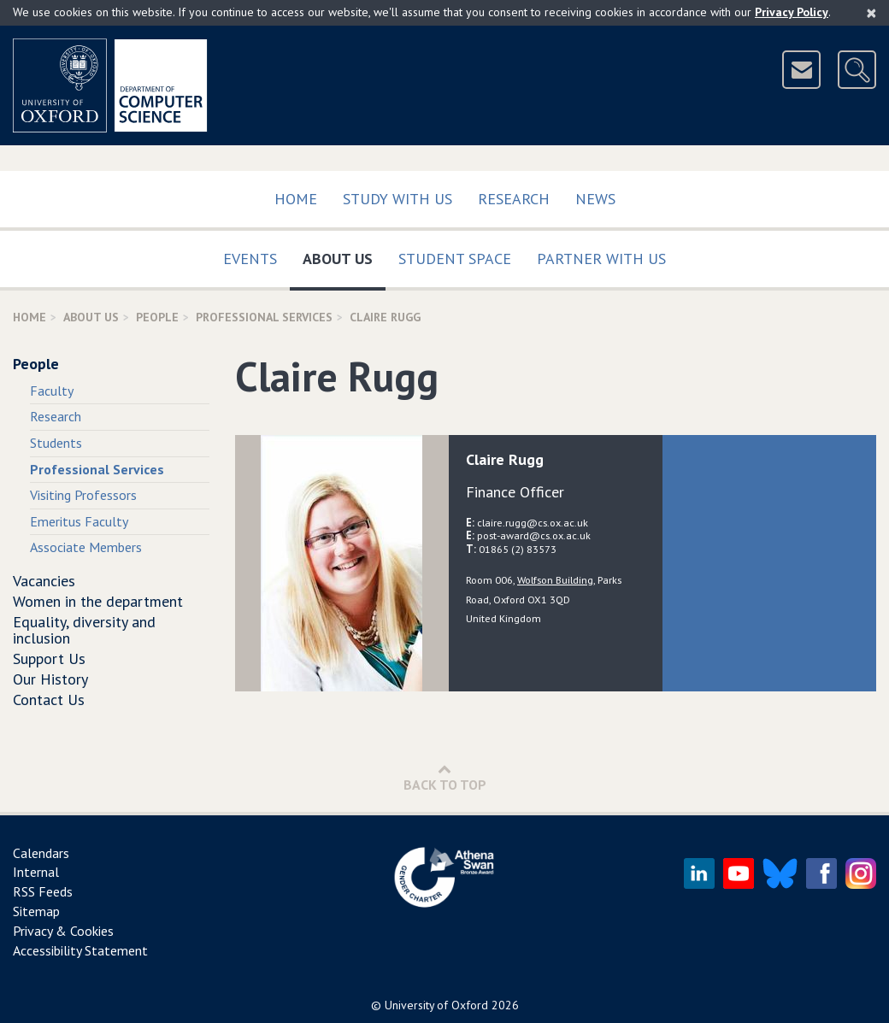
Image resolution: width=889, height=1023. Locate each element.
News (595, 199)
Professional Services (264, 317)
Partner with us (601, 258)
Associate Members (86, 547)
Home (295, 199)
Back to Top (444, 777)
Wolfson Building (555, 579)
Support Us (49, 658)
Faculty (52, 390)
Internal (36, 871)
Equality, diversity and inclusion (84, 630)
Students (56, 442)
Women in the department (98, 601)
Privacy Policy (791, 12)
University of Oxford (436, 1005)
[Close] (871, 13)
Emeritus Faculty (79, 521)
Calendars (41, 852)
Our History (50, 679)
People (157, 317)
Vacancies (44, 581)
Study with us (397, 199)
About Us (344, 255)
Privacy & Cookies (63, 930)
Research (514, 199)
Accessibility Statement (80, 950)
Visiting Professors (83, 494)
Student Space (454, 258)
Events (250, 258)
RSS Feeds (43, 891)
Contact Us (49, 699)
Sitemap (36, 911)
